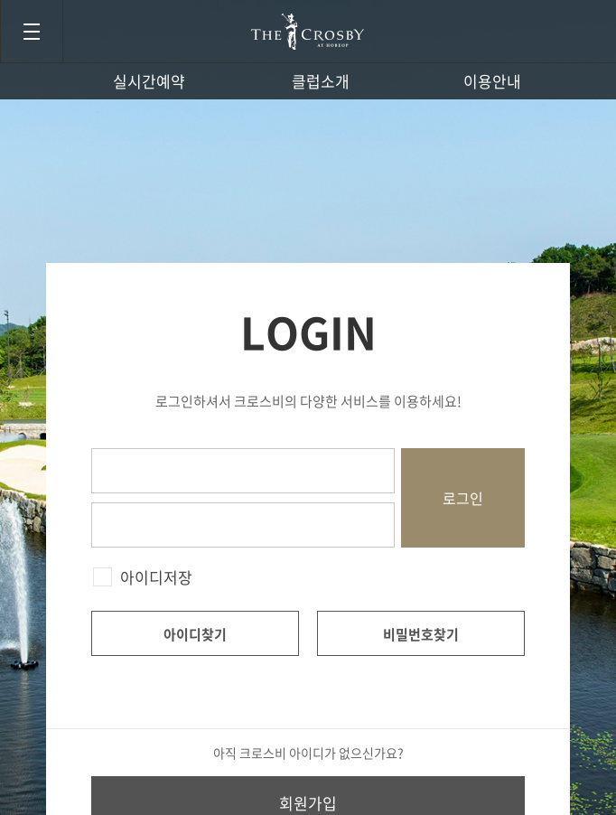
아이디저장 (156, 577)
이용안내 (492, 81)
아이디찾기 (195, 634)
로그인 (463, 498)
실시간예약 (149, 81)
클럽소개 (321, 81)
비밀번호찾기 (421, 634)
